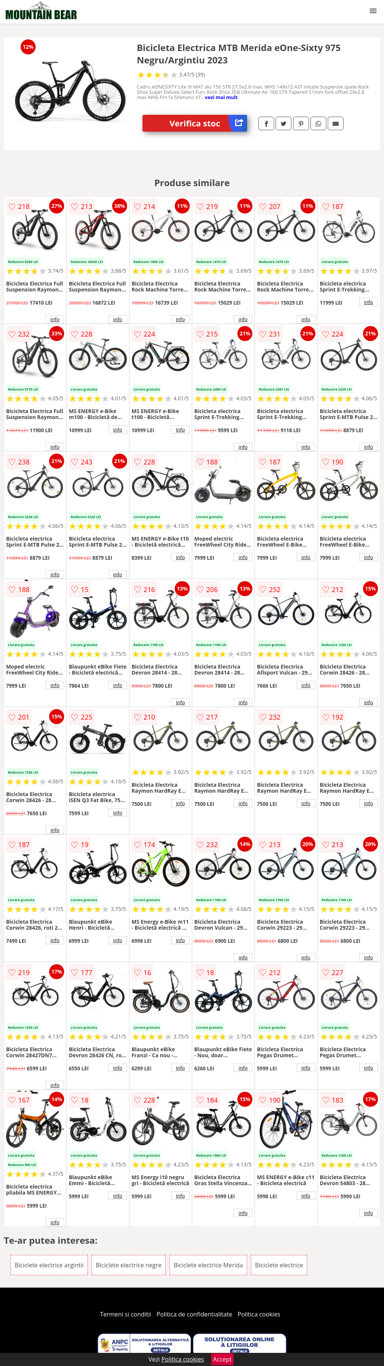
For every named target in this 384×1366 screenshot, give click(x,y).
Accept (222, 1359)
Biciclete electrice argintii (49, 1265)
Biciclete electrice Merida (208, 1265)
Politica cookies (259, 1314)
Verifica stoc (208, 123)
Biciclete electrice (279, 1265)
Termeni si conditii (126, 1314)
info (54, 319)
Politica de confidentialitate (194, 1314)
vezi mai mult (221, 97)
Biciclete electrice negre (128, 1265)
